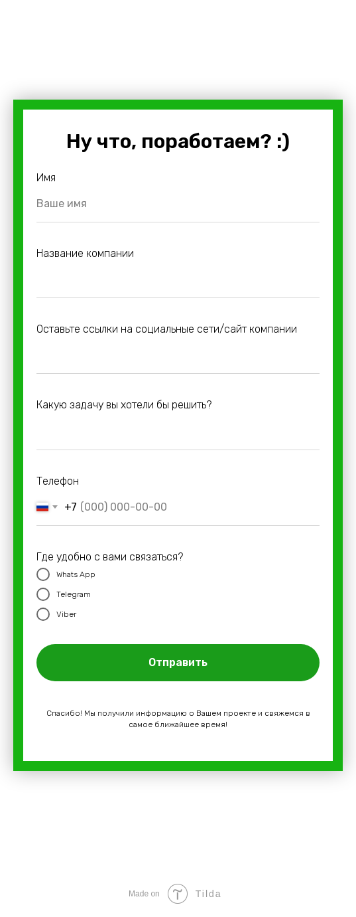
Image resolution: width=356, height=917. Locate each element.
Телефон (57, 481)
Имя (46, 177)
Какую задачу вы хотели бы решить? (123, 404)
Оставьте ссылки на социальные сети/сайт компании (166, 329)
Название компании (85, 253)
